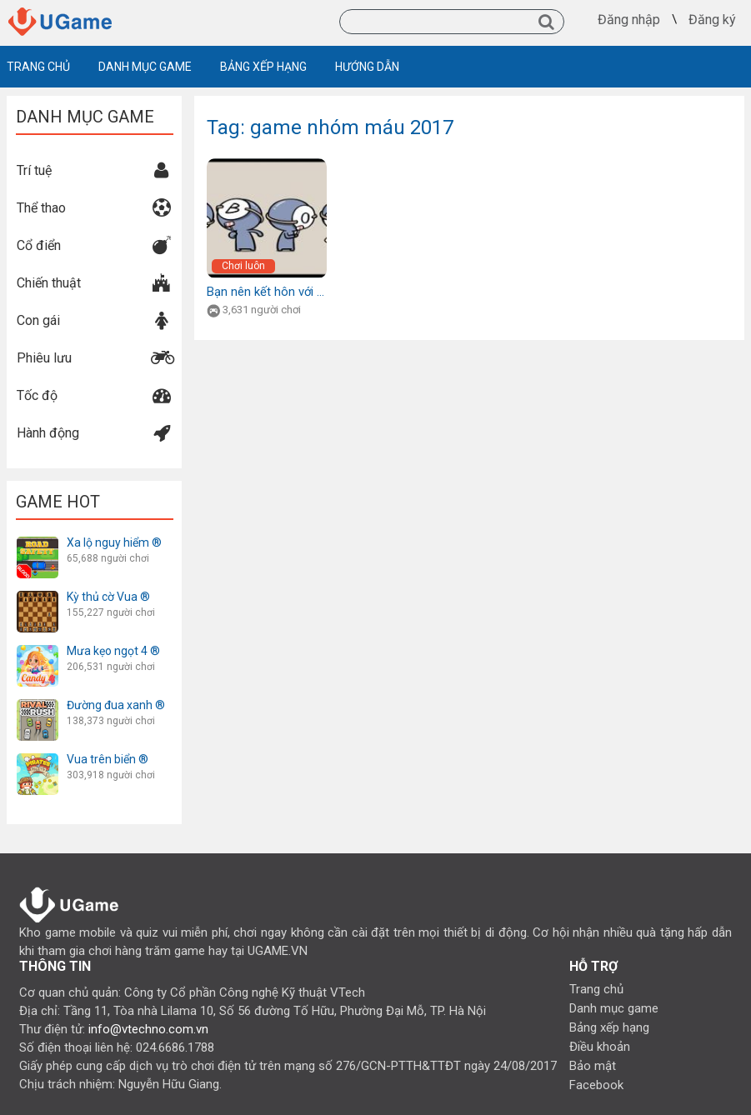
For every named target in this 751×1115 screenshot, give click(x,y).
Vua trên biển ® (107, 759)
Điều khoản (599, 1046)
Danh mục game (613, 1008)
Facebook (596, 1085)
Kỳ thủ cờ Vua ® (108, 596)
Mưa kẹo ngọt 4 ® (113, 651)
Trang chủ (596, 989)
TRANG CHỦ (38, 66)
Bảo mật (592, 1065)
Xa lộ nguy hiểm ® (114, 542)
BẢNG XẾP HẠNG (263, 66)
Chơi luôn (243, 266)
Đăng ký (712, 20)
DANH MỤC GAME (145, 66)
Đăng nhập (629, 20)
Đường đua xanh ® (116, 705)
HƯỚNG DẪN (367, 66)
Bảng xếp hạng (609, 1027)
